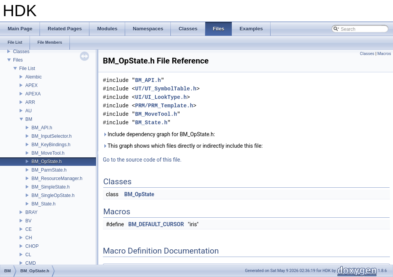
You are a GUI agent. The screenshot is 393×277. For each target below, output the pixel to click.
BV (28, 221)
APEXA (33, 94)
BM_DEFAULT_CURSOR (156, 224)
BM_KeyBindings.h (50, 144)
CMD (30, 263)
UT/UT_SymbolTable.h (165, 88)
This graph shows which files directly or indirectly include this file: (183, 146)
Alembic (33, 77)
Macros (384, 53)
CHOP (32, 246)
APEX (31, 85)
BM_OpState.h (46, 161)
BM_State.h (43, 204)
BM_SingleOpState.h (52, 195)
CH (28, 237)
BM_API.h (41, 127)
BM (28, 119)
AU (28, 110)
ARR (30, 102)
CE (28, 229)
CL (28, 254)
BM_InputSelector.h (51, 136)
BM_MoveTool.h (47, 153)
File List (27, 68)
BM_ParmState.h (48, 170)
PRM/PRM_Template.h (164, 105)
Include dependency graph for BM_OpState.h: (159, 134)
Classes (21, 51)
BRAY (31, 212)
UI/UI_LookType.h (161, 97)
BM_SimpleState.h (50, 187)
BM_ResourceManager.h (57, 178)
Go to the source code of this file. (142, 160)
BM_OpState (139, 194)
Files (18, 60)
